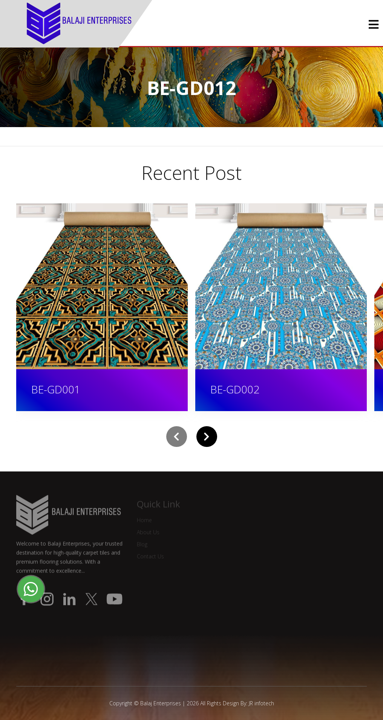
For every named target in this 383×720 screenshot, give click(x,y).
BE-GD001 (55, 389)
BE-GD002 (234, 389)
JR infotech (261, 703)
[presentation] (176, 436)
